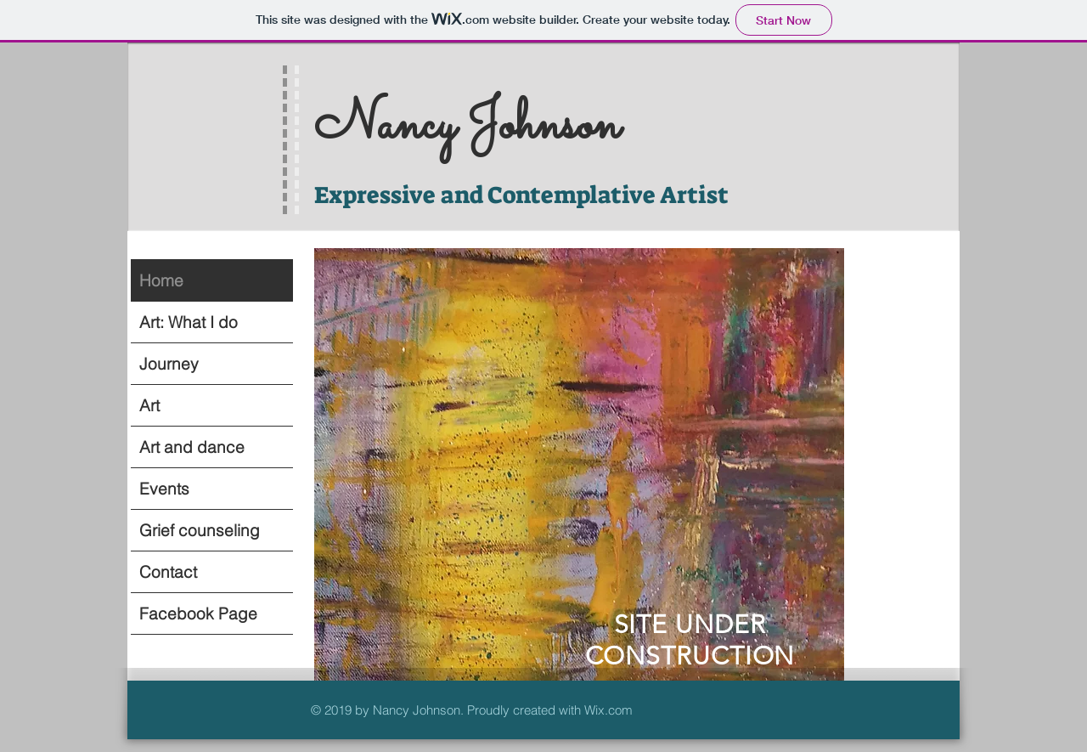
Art (149, 405)
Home (161, 280)
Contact (168, 572)
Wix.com (608, 710)
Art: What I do (188, 322)
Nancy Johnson (467, 127)
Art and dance (192, 447)
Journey (169, 363)
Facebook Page (198, 613)
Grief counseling (199, 530)
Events (164, 488)
